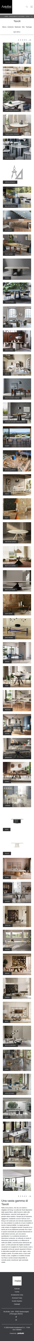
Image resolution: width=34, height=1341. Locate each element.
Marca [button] (4, 27)
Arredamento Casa (17, 1295)
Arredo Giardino (17, 1301)
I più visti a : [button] (17, 32)
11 (30, 40)
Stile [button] (23, 27)
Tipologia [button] (29, 27)
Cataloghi (17, 1304)
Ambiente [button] (10, 27)
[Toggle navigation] (31, 7)
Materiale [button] (18, 27)
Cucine (17, 1292)
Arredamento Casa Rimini (16, 16)
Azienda (17, 1288)
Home (6, 16)
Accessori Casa (17, 1298)
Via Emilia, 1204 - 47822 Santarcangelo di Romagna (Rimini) (16, 1313)
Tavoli (27, 16)
